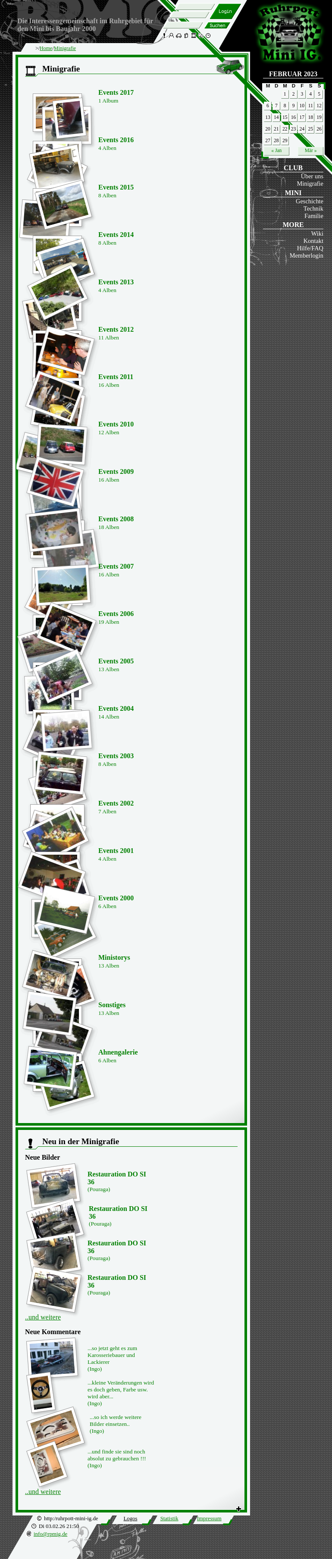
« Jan (276, 150)
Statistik (169, 1518)
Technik (313, 208)
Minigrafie (310, 183)
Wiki (317, 233)
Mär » (311, 150)
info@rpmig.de (50, 1534)
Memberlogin (306, 255)
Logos (130, 1518)
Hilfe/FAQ (310, 248)
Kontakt (313, 240)
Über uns (312, 176)
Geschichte (309, 201)
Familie (313, 215)
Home (46, 48)
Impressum (209, 1518)
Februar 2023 (293, 74)
